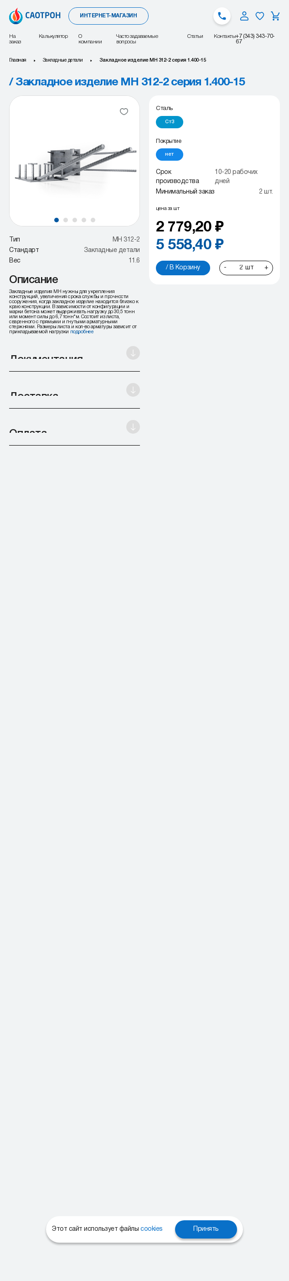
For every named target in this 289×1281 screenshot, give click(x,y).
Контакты (225, 36)
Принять (206, 1229)
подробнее (82, 332)
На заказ (15, 39)
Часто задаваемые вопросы (137, 39)
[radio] (169, 122)
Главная (17, 60)
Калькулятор (53, 36)
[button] (56, 220)
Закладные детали (63, 60)
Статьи (195, 36)
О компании (90, 39)
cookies (151, 1229)
